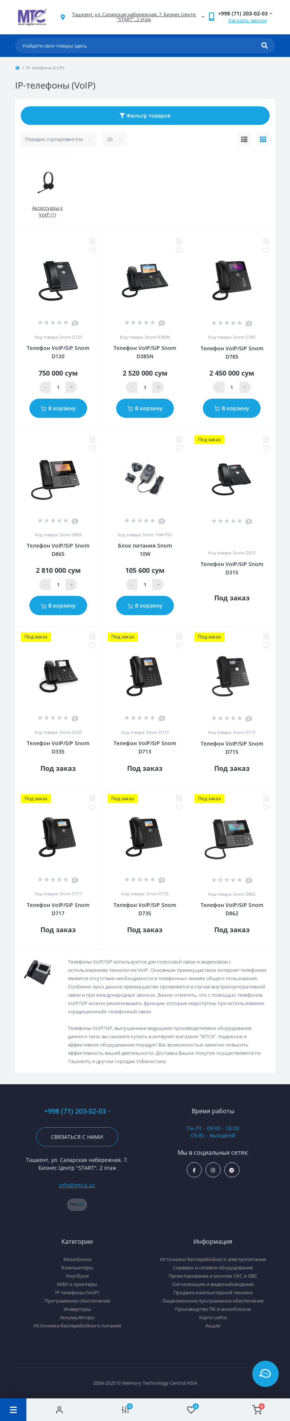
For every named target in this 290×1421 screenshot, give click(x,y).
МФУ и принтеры (77, 1284)
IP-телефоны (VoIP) (77, 1292)
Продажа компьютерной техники (213, 1292)
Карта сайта (213, 1317)
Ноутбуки (77, 1275)
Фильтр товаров (145, 115)
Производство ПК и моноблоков (213, 1309)
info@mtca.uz (77, 1185)
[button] (133, 17)
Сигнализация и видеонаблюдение (213, 1284)
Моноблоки (77, 1259)
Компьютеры (77, 1267)
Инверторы (77, 1309)
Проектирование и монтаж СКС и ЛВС (213, 1275)
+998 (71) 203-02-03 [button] (77, 1111)
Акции (213, 1325)
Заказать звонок (247, 20)
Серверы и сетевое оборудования (213, 1267)
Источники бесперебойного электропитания (213, 1259)
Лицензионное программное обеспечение (213, 1300)
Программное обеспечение (77, 1300)
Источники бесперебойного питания (77, 1325)
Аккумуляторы (77, 1317)
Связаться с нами (77, 1136)
